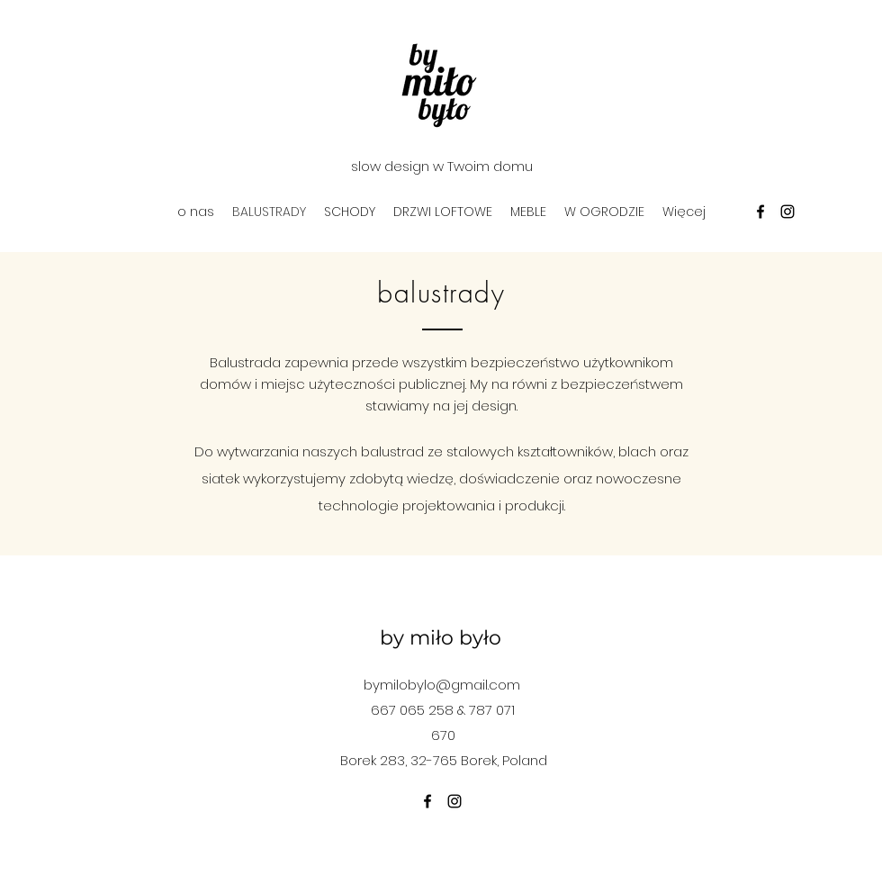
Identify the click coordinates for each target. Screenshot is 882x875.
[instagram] (787, 212)
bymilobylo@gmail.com (442, 684)
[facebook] (761, 212)
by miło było (440, 638)
